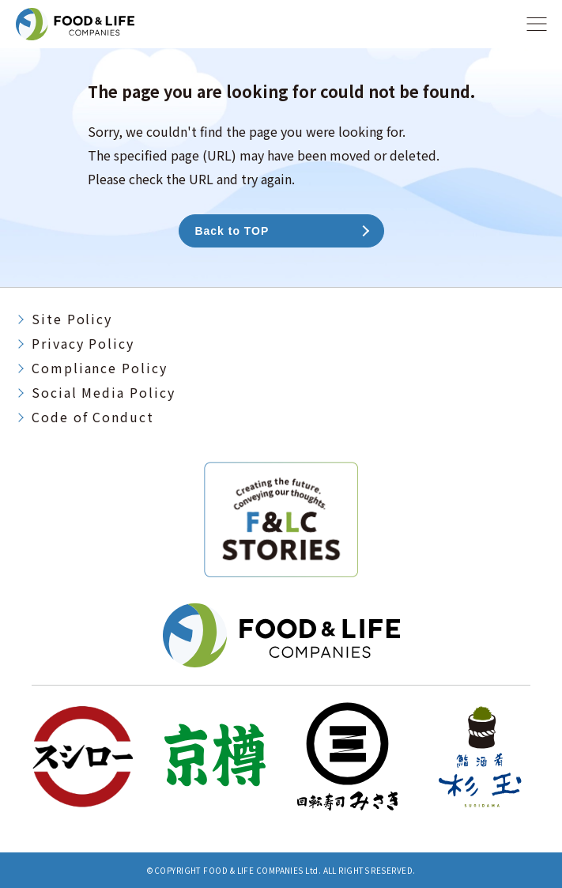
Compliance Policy (100, 367)
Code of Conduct (93, 416)
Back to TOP (232, 231)
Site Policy (72, 318)
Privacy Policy (83, 343)
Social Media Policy (103, 392)
